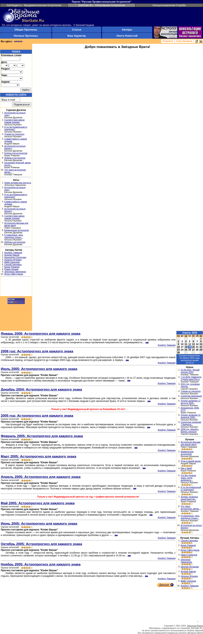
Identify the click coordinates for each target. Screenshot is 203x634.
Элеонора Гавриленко (15, 271)
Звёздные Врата (195, 625)
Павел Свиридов (189, 555)
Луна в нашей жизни (191, 461)
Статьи (76, 29)
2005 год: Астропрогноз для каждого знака (37, 416)
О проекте (168, 41)
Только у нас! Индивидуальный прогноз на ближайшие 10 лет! (88, 409)
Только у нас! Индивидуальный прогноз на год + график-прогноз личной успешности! (88, 496)
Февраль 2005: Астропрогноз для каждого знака (42, 436)
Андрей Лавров (11, 255)
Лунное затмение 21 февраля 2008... (190, 416)
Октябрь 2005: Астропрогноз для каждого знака (41, 544)
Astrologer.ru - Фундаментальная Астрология (34, 5)
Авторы (127, 29)
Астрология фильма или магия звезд (190, 443)
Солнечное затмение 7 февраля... (191, 423)
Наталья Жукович (13, 259)
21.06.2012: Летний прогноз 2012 (190, 371)
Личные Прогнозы (26, 35)
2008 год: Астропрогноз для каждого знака (37, 351)
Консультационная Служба (169, 5)
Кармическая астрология (16, 230)
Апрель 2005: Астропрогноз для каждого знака (40, 477)
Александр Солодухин (15, 257)
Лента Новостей (127, 35)
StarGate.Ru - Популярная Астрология (101, 5)
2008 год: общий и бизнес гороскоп (189, 430)
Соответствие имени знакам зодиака (14, 121)
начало (18, 41)
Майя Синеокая (12, 262)
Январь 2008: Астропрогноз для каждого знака (40, 334)
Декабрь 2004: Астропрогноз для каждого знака (41, 389)
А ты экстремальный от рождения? (191, 488)
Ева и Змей (186, 468)
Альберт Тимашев (13, 252)
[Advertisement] (16, 287)
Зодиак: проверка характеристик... (189, 498)
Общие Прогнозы (25, 29)
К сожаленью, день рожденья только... (13, 236)
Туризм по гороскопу (14, 134)
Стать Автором (184, 41)
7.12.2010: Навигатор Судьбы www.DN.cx (191, 378)
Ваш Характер (76, 35)
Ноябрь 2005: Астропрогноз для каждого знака (40, 564)
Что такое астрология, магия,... (191, 507)
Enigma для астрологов (15, 153)
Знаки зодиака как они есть (17, 182)
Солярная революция (191, 396)
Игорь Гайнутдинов (13, 274)
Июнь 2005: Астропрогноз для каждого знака (39, 523)
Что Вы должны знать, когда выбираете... (188, 477)
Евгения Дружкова (190, 566)
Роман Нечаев (11, 269)
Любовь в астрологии (14, 158)
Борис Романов (11, 267)
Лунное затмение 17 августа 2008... (190, 401)
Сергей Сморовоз (13, 264)
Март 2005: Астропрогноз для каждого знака (38, 456)
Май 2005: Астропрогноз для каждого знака (38, 503)
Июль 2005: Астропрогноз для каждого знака (39, 369)
